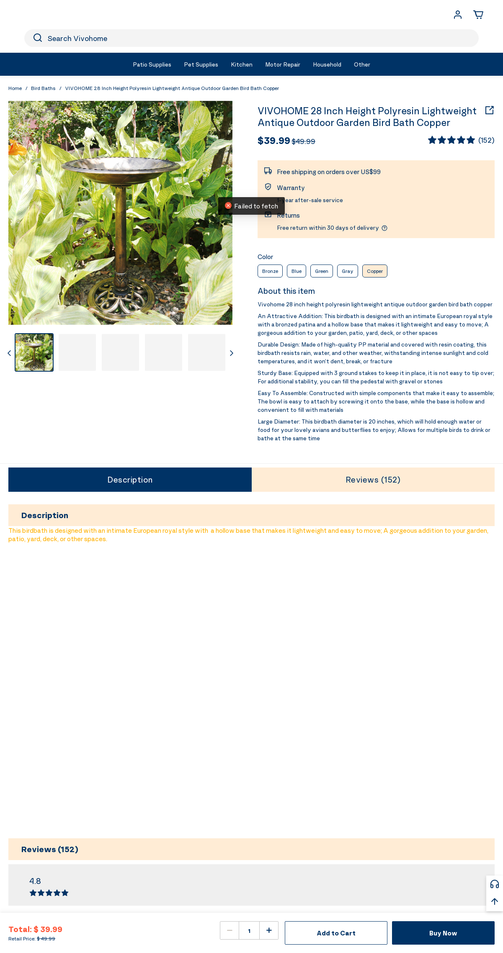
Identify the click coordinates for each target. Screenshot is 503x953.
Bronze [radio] (270, 271)
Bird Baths (43, 88)
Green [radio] (321, 271)
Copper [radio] (375, 271)
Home (15, 88)
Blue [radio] (296, 271)
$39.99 (274, 140)
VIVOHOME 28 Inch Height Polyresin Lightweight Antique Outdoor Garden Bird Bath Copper (367, 116)
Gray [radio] (347, 271)
